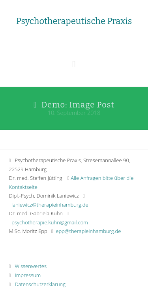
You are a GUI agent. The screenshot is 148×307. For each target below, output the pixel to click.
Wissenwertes (28, 266)
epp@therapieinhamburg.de (88, 231)
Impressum (25, 275)
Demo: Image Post (77, 104)
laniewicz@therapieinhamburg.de (49, 204)
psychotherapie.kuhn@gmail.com (49, 222)
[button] (74, 64)
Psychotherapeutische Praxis (74, 21)
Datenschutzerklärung (37, 284)
